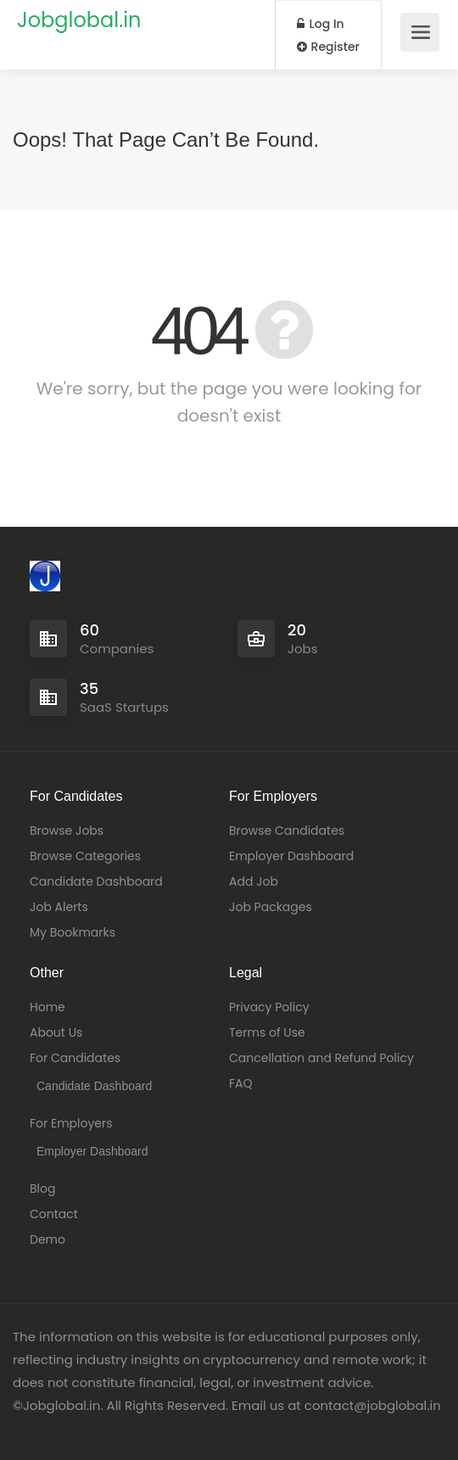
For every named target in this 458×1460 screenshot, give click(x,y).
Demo (47, 1239)
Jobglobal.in (79, 20)
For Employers (71, 1123)
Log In (320, 23)
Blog (42, 1188)
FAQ (241, 1083)
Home (47, 1007)
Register (328, 46)
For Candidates (75, 1057)
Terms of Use (267, 1032)
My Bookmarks (72, 932)
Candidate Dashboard (96, 881)
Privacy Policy (269, 1007)
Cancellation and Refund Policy (321, 1057)
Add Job (253, 881)
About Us (56, 1032)
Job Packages (270, 906)
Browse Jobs (66, 830)
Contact (54, 1213)
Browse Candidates (286, 830)
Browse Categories (85, 855)
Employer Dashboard (291, 855)
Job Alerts (59, 906)
